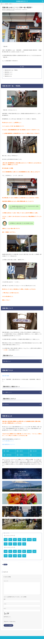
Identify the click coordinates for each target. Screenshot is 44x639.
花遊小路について (8, 72)
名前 (4, 599)
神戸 (10, 543)
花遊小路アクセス (8, 74)
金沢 (15, 539)
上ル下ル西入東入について (8, 440)
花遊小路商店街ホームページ (8, 444)
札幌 (6, 539)
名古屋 (29, 539)
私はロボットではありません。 (10, 621)
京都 (34, 539)
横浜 (24, 539)
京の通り (5, 564)
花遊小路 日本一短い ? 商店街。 (11, 70)
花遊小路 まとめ (8, 76)
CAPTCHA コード (7, 616)
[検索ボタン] (42, 1)
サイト (5, 608)
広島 (15, 543)
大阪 (6, 543)
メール (5, 603)
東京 (20, 539)
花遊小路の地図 (5, 375)
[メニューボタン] (1, 1)
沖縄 (24, 543)
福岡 (20, 543)
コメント (6, 580)
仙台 (10, 539)
